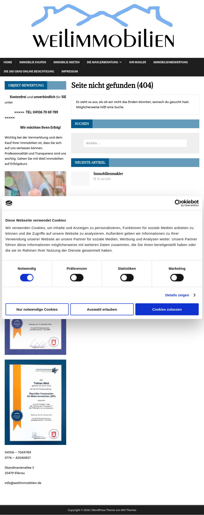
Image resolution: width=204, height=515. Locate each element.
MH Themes (128, 510)
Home (8, 62)
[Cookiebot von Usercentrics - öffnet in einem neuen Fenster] (178, 203)
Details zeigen (177, 295)
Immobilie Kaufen (32, 62)
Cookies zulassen (167, 309)
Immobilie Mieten (67, 62)
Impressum (70, 71)
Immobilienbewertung (170, 62)
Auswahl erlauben (102, 309)
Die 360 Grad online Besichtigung (29, 71)
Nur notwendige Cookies (37, 309)
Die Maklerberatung (102, 62)
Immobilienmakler (108, 173)
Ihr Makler (137, 62)
